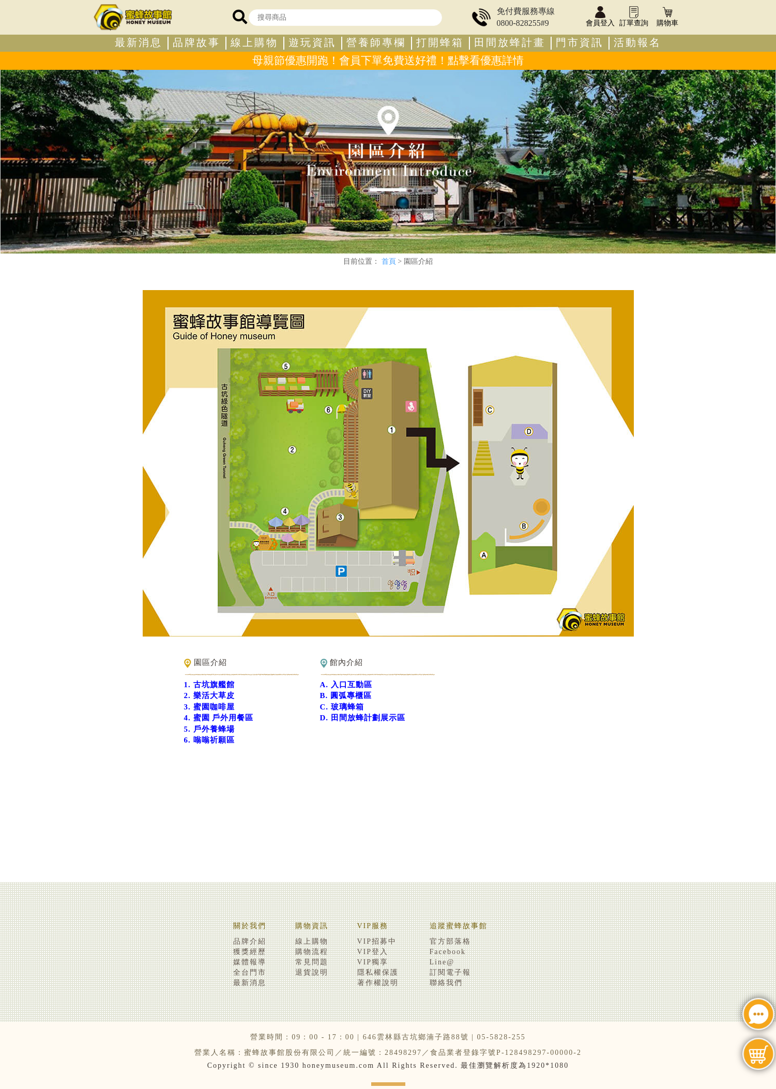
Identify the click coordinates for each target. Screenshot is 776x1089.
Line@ (442, 962)
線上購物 (254, 42)
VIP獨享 (373, 962)
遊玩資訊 (312, 42)
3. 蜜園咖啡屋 (209, 707)
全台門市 (249, 972)
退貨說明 (311, 972)
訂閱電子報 (450, 972)
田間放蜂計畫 (509, 42)
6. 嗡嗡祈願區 (209, 740)
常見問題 (311, 962)
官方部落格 (450, 941)
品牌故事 (196, 42)
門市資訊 (579, 42)
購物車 (667, 16)
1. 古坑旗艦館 (209, 684)
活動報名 (637, 42)
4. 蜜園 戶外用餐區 (219, 718)
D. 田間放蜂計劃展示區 (362, 718)
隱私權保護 (378, 972)
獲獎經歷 (249, 952)
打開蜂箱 (440, 42)
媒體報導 (249, 962)
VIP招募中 (377, 941)
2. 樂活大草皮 (209, 695)
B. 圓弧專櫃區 (346, 695)
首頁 (389, 261)
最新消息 (138, 42)
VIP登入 (373, 952)
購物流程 (311, 952)
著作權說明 (378, 983)
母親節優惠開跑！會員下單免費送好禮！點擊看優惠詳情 (388, 60)
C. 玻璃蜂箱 (342, 707)
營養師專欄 (376, 42)
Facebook (448, 952)
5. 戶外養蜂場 (209, 729)
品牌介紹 (249, 941)
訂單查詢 (633, 16)
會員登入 (600, 16)
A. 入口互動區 (346, 684)
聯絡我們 (446, 983)
